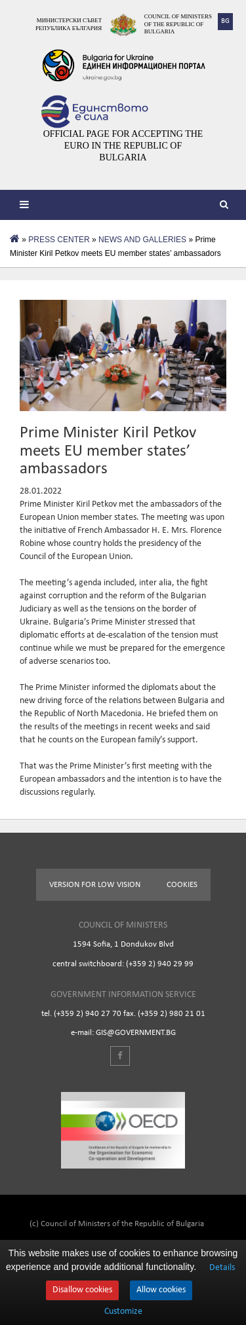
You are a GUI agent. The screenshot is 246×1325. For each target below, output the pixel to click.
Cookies (182, 884)
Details (222, 1268)
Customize (123, 1311)
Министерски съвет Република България (68, 24)
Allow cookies (161, 1290)
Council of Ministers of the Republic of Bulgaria (178, 24)
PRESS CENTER (58, 239)
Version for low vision (94, 884)
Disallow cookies (82, 1290)
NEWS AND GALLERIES (142, 239)
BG (225, 21)
